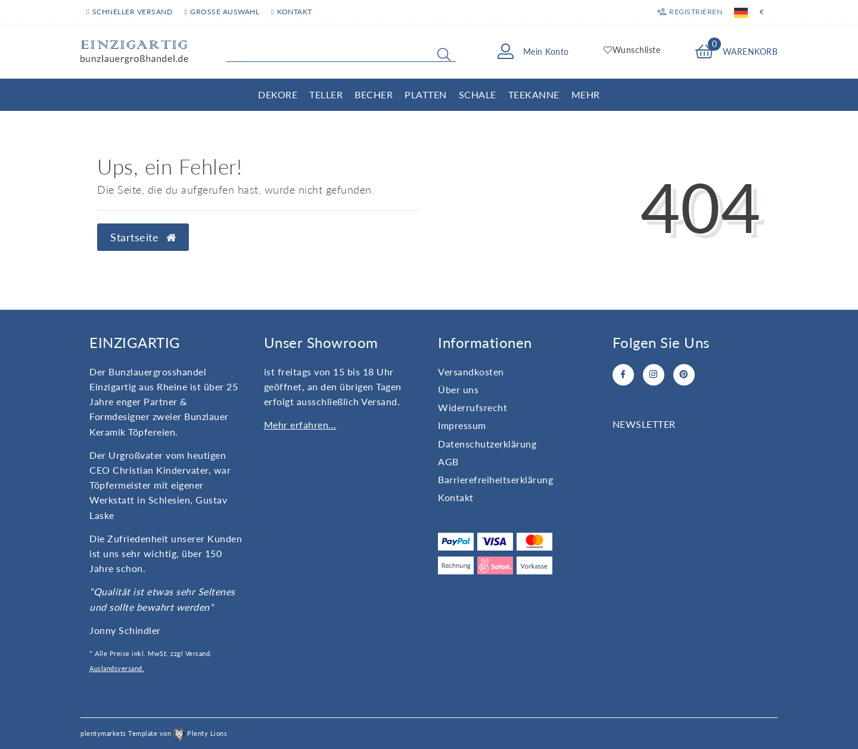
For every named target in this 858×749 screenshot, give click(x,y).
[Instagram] (653, 375)
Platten (426, 94)
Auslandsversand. (116, 668)
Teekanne (533, 94)
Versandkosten (471, 371)
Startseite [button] (143, 237)
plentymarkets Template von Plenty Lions (153, 733)
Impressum (462, 425)
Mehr (585, 94)
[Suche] (444, 54)
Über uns (458, 389)
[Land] (741, 12)
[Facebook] (623, 375)
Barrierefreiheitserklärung (495, 479)
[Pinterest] (684, 375)
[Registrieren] (690, 12)
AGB (448, 461)
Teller (326, 94)
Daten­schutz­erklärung (487, 443)
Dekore (277, 94)
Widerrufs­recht (472, 407)
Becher (374, 94)
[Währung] (762, 12)
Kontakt (291, 11)
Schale (477, 94)
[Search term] (341, 52)
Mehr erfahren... (300, 424)
